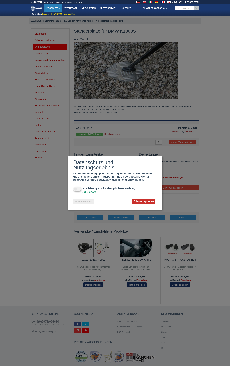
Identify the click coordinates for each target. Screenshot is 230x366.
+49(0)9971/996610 (40, 2)
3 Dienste (89, 192)
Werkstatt (70, 8)
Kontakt (126, 8)
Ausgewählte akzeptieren (83, 201)
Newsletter (89, 8)
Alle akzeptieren (144, 201)
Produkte (53, 8)
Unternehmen (108, 8)
